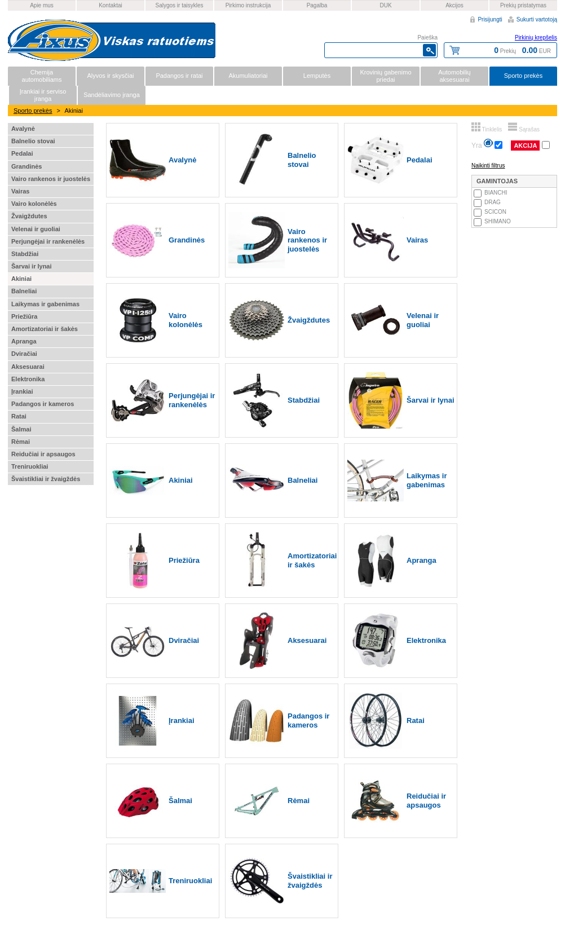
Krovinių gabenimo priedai (385, 76)
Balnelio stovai (33, 141)
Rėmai (20, 441)
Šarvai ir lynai (31, 266)
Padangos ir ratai (179, 75)
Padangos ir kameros (42, 403)
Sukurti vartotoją (537, 19)
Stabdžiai (24, 253)
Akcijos (454, 5)
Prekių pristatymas (523, 5)
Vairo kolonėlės (34, 203)
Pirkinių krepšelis (536, 37)
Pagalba (317, 5)
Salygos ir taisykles (179, 5)
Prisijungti (490, 19)
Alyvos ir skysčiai (110, 75)
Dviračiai (24, 353)
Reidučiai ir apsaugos (43, 454)
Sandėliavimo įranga (111, 94)
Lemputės (316, 75)
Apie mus (42, 5)
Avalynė (23, 128)
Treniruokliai (29, 466)
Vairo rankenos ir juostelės (50, 178)
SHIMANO (497, 221)
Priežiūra (24, 316)
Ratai (19, 416)
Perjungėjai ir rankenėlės (48, 241)
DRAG (492, 202)
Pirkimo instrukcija (248, 5)
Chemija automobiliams (42, 76)
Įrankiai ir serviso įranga (43, 95)
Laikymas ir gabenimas (45, 304)
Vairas (20, 191)
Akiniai (21, 278)
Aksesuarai (28, 366)
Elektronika (28, 379)
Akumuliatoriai (247, 75)
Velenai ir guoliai (35, 229)
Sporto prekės (523, 75)
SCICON (495, 212)
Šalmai (21, 429)
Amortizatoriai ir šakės (44, 328)
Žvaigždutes (29, 216)
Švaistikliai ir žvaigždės (45, 478)
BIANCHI (495, 192)
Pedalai (22, 153)
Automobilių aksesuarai (454, 76)
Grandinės (26, 166)
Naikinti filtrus (488, 165)
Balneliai (24, 291)
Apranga (24, 341)
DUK (385, 5)
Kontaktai (110, 5)
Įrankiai (22, 391)
